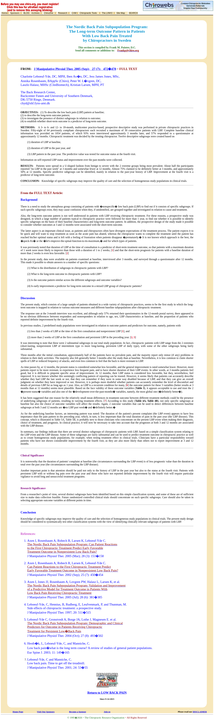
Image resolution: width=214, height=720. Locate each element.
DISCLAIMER (200, 711)
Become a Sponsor (77, 711)
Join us (107, 711)
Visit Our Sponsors (46, 711)
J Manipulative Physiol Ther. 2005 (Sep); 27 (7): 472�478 (75, 69)
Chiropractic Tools (88, 13)
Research (62, 13)
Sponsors (14, 13)
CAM (74, 13)
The (107, 13)
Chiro (48, 13)
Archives (35, 13)
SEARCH (133, 13)
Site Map (120, 13)
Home (4, 13)
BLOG (26, 13)
